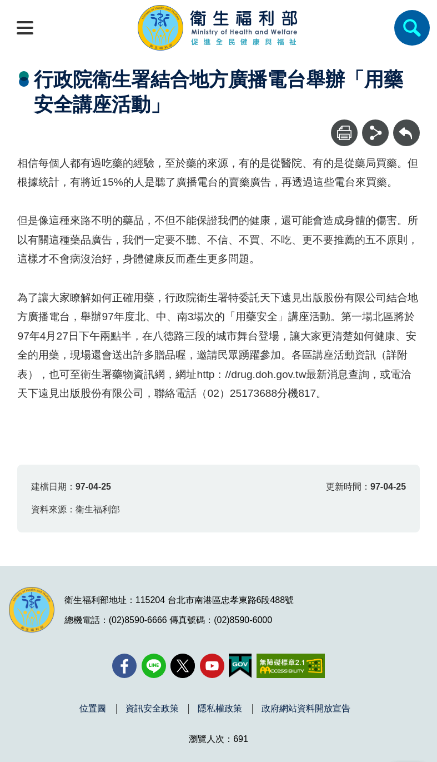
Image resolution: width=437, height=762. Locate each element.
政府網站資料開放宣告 (306, 708)
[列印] (344, 132)
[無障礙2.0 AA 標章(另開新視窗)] (291, 666)
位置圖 (92, 708)
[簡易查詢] (412, 28)
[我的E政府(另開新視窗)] (240, 666)
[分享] (375, 132)
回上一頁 (406, 125)
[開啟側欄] (25, 28)
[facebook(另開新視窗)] (124, 666)
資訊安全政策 (152, 708)
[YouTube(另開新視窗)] (212, 666)
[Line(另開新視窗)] (154, 666)
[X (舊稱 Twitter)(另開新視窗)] (182, 666)
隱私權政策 (220, 708)
